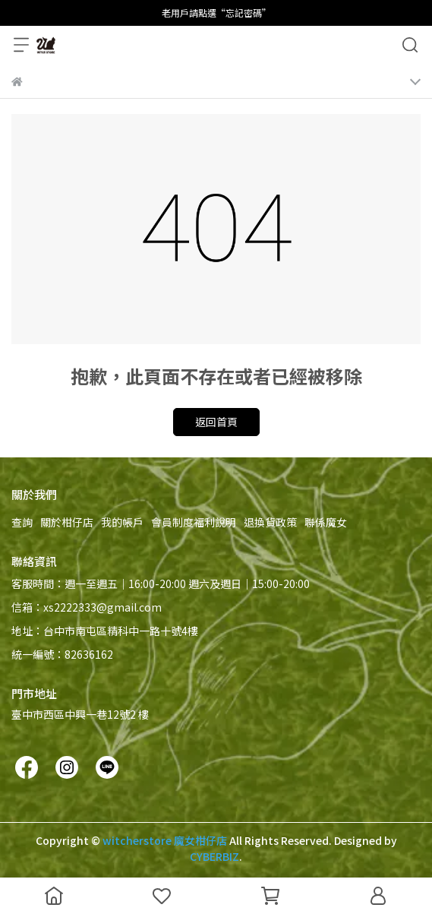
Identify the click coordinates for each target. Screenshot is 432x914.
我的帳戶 (122, 522)
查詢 (22, 522)
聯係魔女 (325, 522)
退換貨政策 (270, 522)
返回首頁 (216, 421)
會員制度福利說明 (193, 522)
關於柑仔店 (66, 522)
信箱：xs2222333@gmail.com (86, 607)
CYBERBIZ (214, 856)
